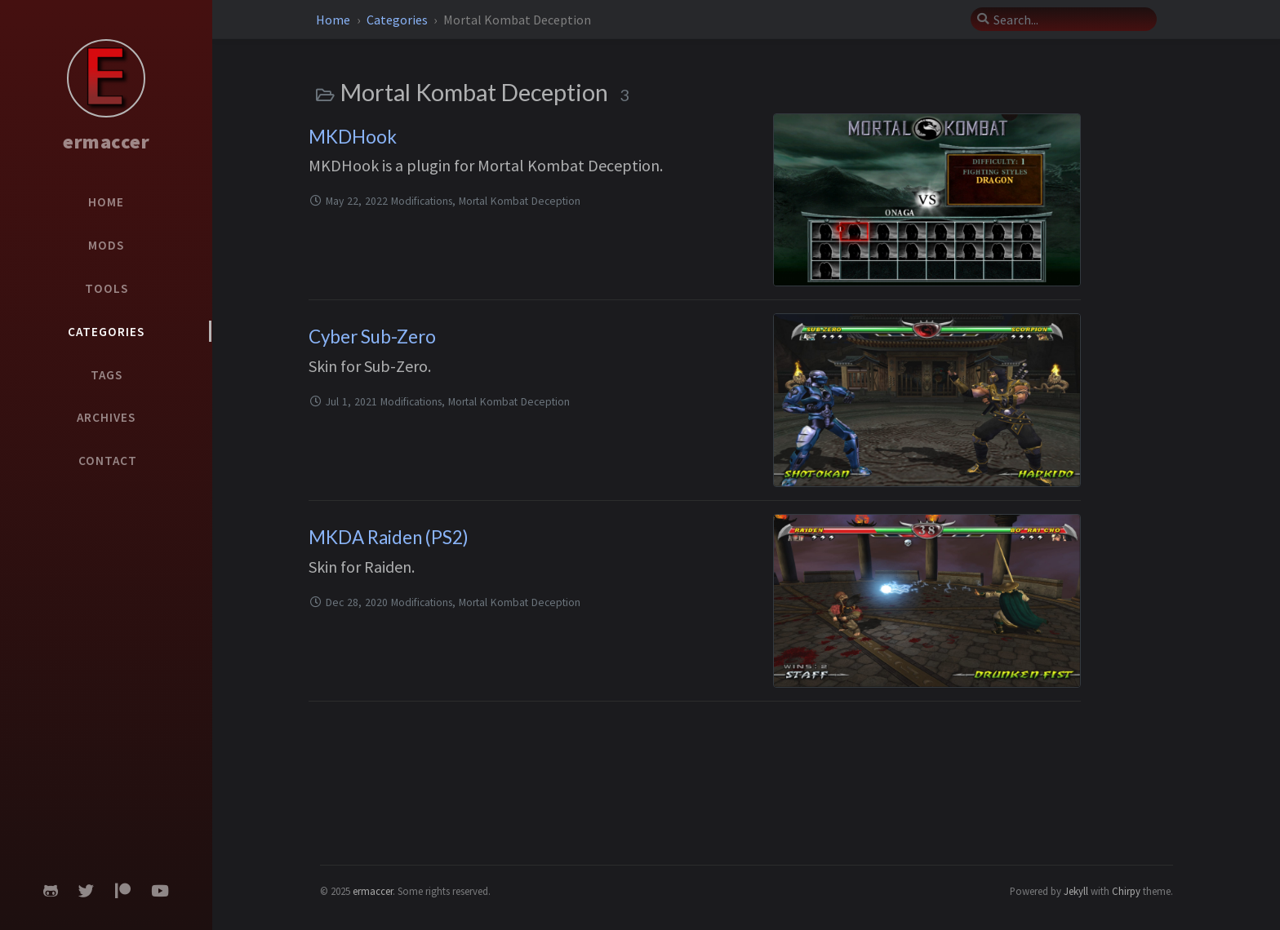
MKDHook (353, 137)
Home (334, 19)
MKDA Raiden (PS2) (389, 537)
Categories (398, 19)
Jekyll (1076, 890)
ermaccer (106, 141)
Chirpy (1126, 890)
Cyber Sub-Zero (372, 337)
